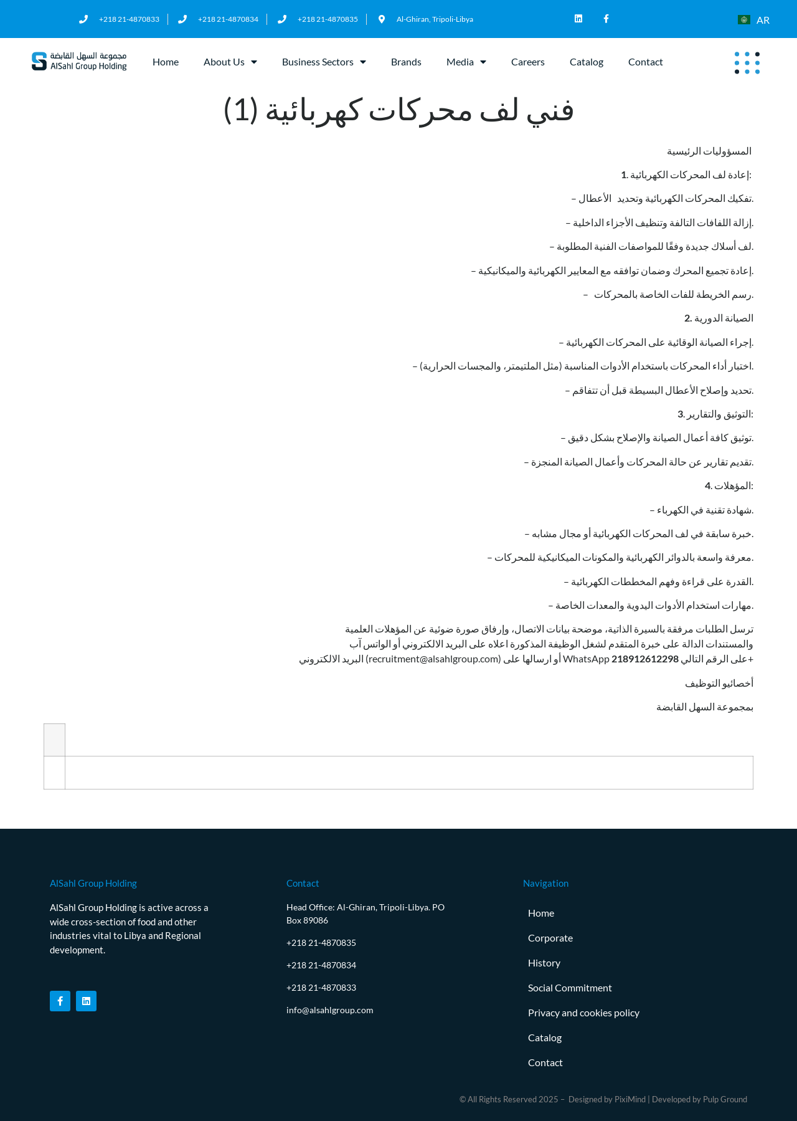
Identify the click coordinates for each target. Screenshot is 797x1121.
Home (166, 61)
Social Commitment (570, 987)
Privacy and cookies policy (583, 1012)
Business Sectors (324, 61)
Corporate (550, 937)
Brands (406, 61)
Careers (528, 61)
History (544, 962)
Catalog (586, 61)
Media (466, 61)
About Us (230, 61)
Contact (645, 61)
